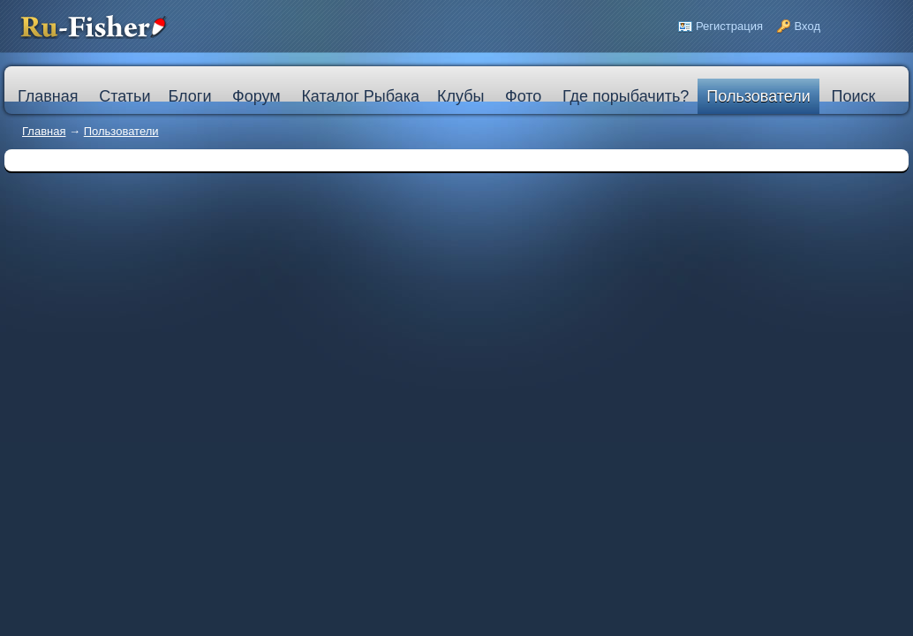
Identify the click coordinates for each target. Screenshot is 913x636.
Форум (256, 96)
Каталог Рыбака (360, 96)
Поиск (853, 96)
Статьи (124, 96)
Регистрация (729, 26)
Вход (807, 26)
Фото (523, 96)
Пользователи (758, 96)
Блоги (189, 96)
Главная (43, 131)
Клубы (460, 96)
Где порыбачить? (625, 96)
